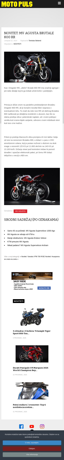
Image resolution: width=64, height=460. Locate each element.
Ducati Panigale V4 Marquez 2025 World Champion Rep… (30, 369)
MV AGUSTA (20, 211)
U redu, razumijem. (32, 443)
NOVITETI (17, 44)
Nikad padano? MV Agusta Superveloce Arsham (27, 245)
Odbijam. (32, 449)
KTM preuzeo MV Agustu (18, 242)
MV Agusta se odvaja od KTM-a (20, 234)
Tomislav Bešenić (35, 41)
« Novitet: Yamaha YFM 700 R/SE (32, 257)
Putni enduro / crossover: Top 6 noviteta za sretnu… (29, 406)
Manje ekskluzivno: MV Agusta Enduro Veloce (26, 238)
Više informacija (32, 455)
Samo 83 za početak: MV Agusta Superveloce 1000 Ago (31, 231)
